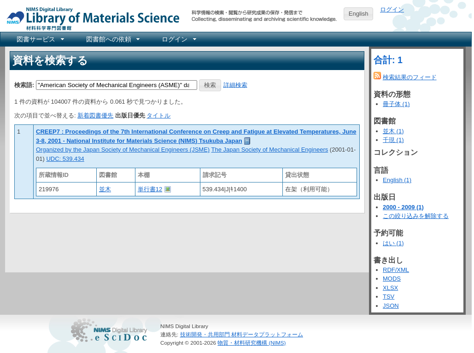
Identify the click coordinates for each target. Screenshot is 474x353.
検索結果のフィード (410, 77)
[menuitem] (40, 39)
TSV (388, 296)
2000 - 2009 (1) (403, 207)
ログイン (392, 9)
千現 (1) (393, 139)
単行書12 (150, 189)
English (359, 13)
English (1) (397, 179)
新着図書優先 (95, 115)
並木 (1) (393, 131)
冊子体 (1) (396, 103)
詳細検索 (235, 84)
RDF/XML (396, 269)
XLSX (390, 287)
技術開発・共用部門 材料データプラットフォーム (241, 334)
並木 (105, 189)
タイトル (158, 115)
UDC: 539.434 (65, 158)
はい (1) (393, 243)
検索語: (24, 84)
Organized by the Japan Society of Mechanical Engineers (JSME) (123, 149)
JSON (391, 305)
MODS (392, 278)
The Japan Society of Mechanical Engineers (269, 149)
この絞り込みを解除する (416, 215)
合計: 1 (388, 60)
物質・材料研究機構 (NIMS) (251, 343)
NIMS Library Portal (90, 18)
